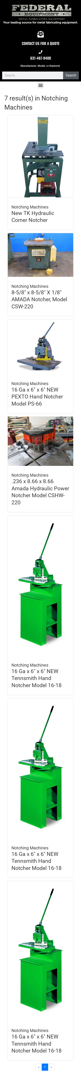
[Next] (51, 1067)
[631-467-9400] (40, 52)
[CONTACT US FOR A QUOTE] (40, 34)
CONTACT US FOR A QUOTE (40, 43)
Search (71, 75)
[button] (40, 85)
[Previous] (38, 1067)
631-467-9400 (40, 58)
